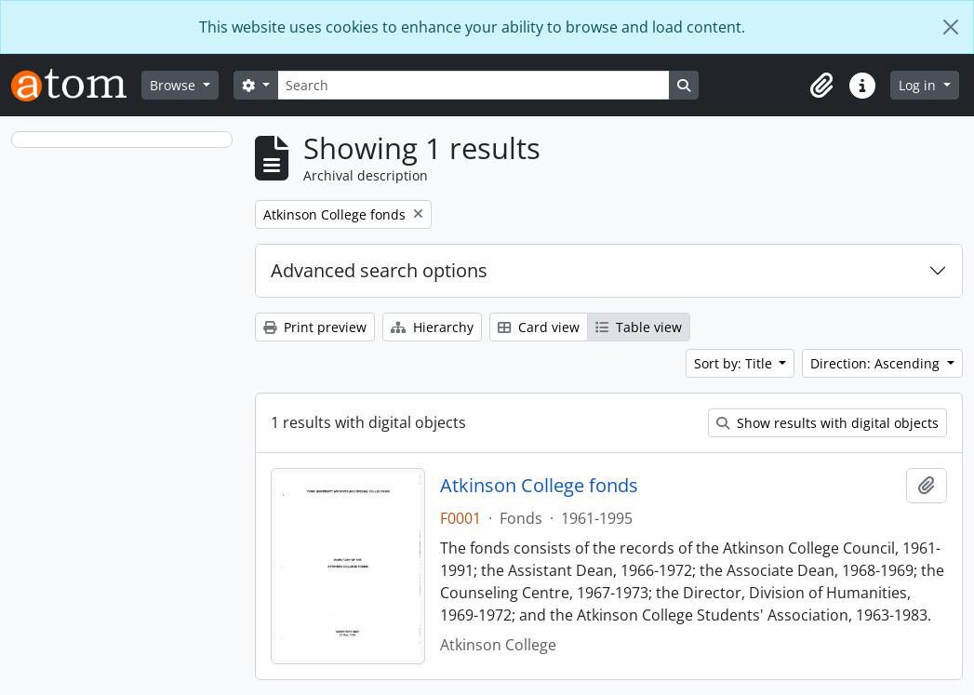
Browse (174, 85)
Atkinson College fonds (539, 485)
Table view (638, 327)
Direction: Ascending (876, 363)
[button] (821, 85)
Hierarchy (432, 327)
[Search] (473, 85)
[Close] (950, 27)
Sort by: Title (735, 363)
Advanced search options (379, 270)
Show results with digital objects (827, 423)
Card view (539, 327)
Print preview (315, 327)
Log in (919, 85)
